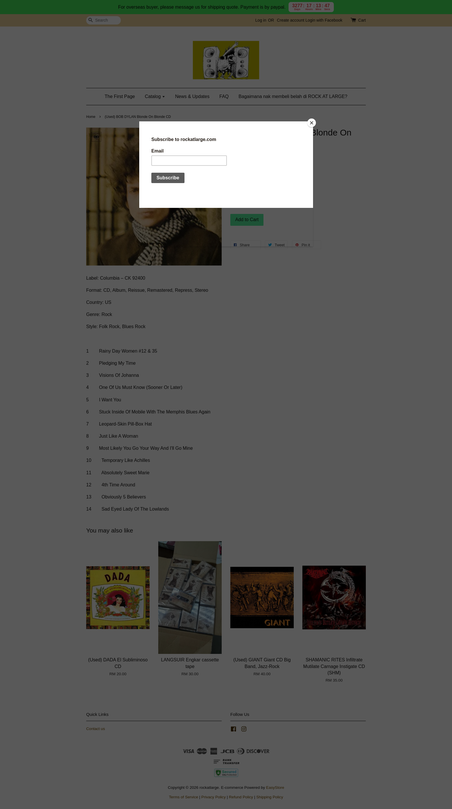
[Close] (311, 122)
